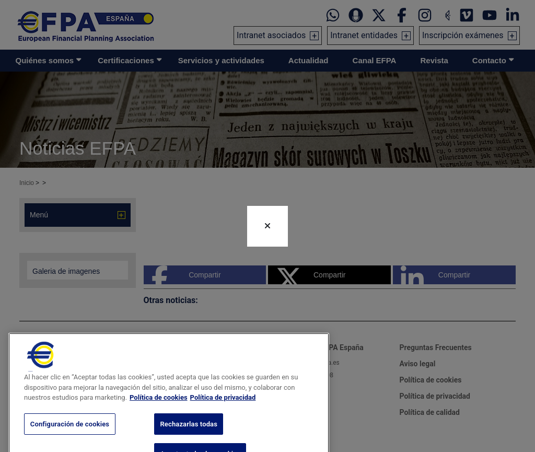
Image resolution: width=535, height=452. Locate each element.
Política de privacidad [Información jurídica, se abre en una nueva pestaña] (223, 410)
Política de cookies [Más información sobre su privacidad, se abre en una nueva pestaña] (159, 410)
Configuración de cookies (69, 437)
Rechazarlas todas (188, 437)
